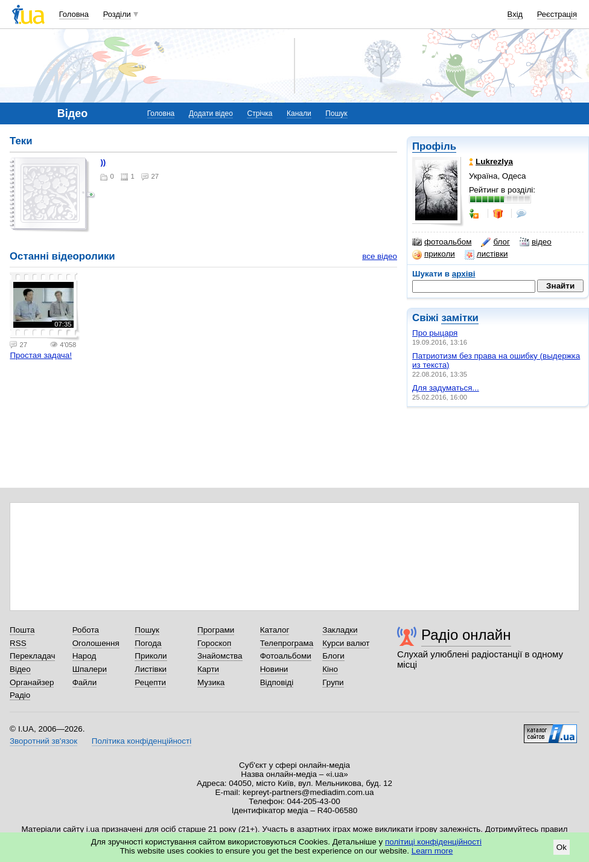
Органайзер (32, 682)
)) (103, 162)
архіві (464, 273)
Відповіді (277, 682)
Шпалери (89, 669)
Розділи (117, 14)
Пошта (22, 629)
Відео (20, 669)
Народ (84, 655)
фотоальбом (441, 242)
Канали (299, 113)
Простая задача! (41, 355)
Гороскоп (214, 643)
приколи (433, 254)
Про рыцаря (434, 332)
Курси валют (345, 643)
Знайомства (220, 655)
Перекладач (32, 655)
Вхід (515, 14)
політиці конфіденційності (433, 841)
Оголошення (95, 643)
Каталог (275, 629)
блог (495, 242)
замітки (460, 318)
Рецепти (150, 682)
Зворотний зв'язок (43, 740)
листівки (486, 254)
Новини (274, 669)
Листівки (151, 669)
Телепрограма (287, 643)
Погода (148, 643)
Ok (561, 847)
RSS (18, 643)
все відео (379, 256)
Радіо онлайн (466, 635)
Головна (74, 14)
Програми (215, 629)
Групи (332, 682)
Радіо (20, 695)
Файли (84, 682)
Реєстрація (557, 14)
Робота (85, 629)
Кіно (330, 669)
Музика (210, 682)
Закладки (339, 629)
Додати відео (211, 113)
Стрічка (259, 113)
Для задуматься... (445, 387)
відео (536, 242)
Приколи (151, 655)
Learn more (432, 850)
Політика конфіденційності (141, 740)
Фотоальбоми (285, 655)
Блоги (333, 655)
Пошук (336, 113)
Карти (208, 669)
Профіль (434, 146)
